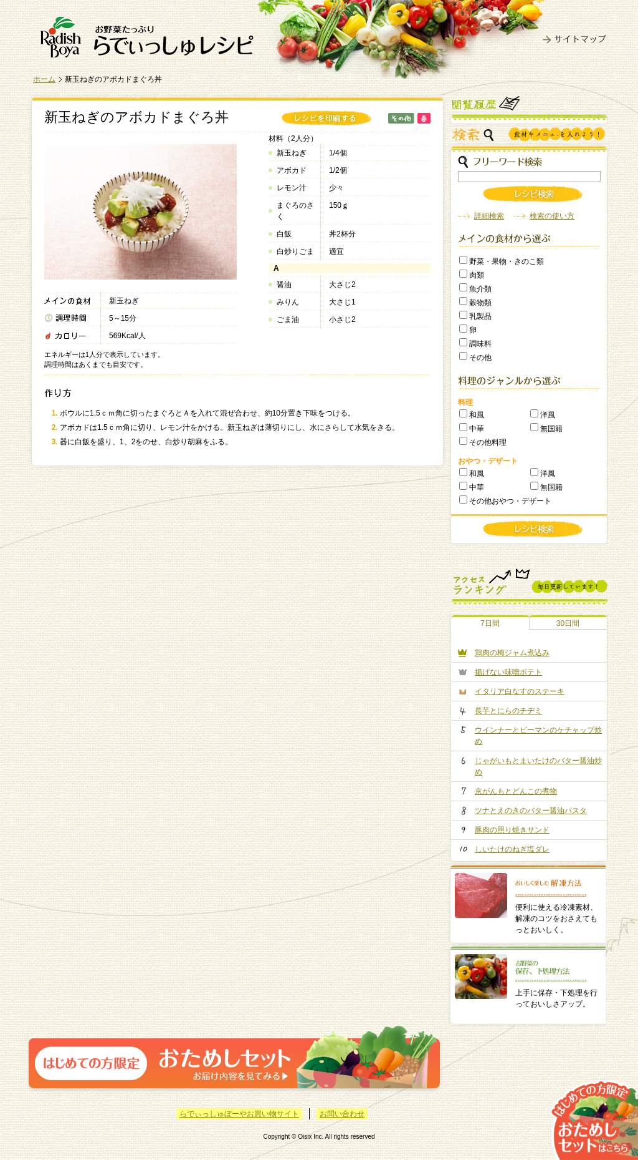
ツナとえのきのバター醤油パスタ (531, 810)
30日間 (567, 623)
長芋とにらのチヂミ (508, 710)
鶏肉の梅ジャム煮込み (512, 652)
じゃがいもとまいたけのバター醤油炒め (538, 766)
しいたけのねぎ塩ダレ (512, 849)
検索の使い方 (552, 216)
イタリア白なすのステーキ (519, 691)
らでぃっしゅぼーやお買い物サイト (239, 1113)
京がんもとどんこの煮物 (516, 791)
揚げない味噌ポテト (508, 672)
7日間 (490, 623)
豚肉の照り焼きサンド (512, 830)
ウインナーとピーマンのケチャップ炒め (538, 736)
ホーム (44, 79)
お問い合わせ (342, 1113)
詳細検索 (489, 216)
